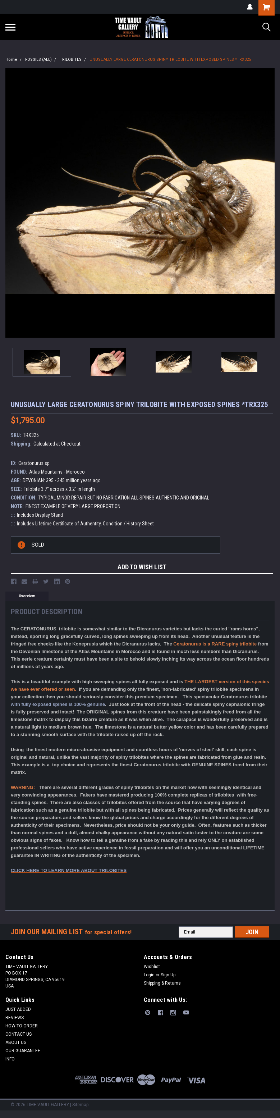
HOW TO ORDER (21, 1025)
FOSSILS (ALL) (38, 59)
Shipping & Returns (162, 983)
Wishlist (152, 966)
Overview (27, 596)
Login (149, 974)
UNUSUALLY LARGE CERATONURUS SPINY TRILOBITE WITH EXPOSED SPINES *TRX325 (170, 59)
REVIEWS (14, 1017)
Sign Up (168, 974)
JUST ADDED (18, 1009)
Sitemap (80, 1104)
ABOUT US (15, 1042)
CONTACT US (18, 1034)
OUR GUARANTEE (22, 1050)
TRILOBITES (71, 59)
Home (11, 59)
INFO (10, 1059)
